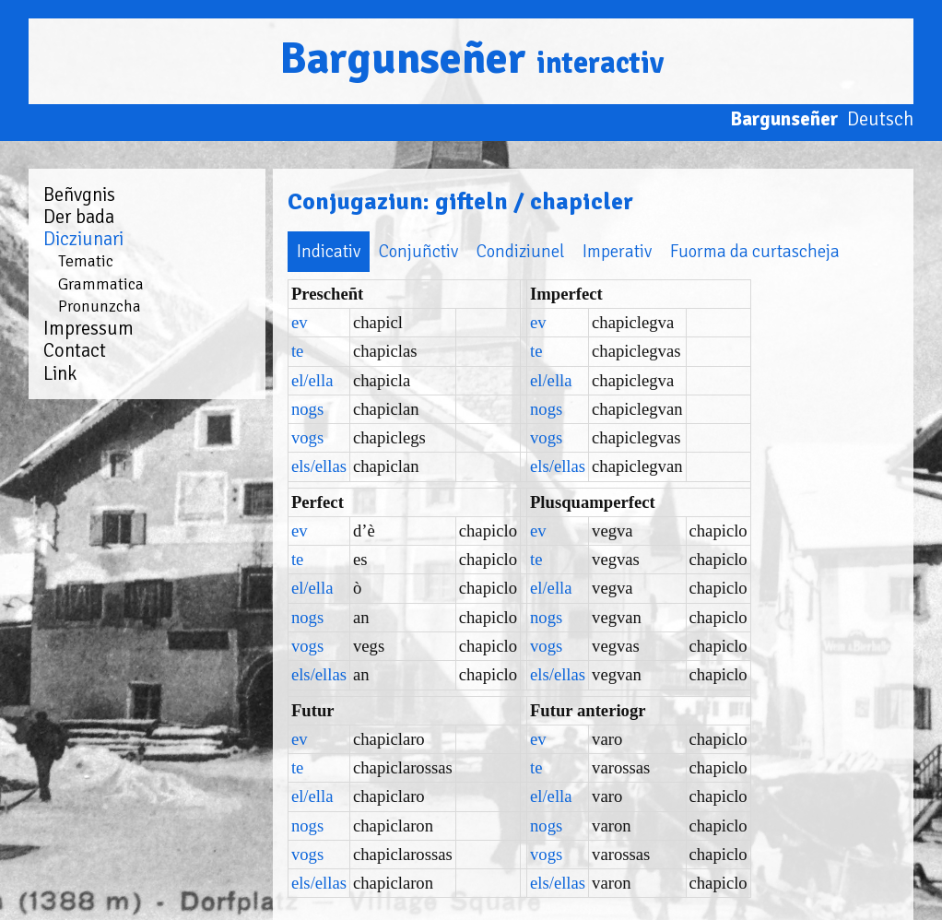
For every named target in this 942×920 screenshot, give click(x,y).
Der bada (78, 217)
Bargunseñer (471, 58)
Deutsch (880, 119)
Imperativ (564, 251)
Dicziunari (83, 239)
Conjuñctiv (366, 251)
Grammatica (101, 284)
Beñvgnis (79, 194)
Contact (74, 350)
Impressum (88, 328)
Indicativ (276, 251)
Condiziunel (468, 251)
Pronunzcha (99, 306)
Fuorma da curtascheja (702, 251)
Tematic (85, 261)
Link (60, 373)
